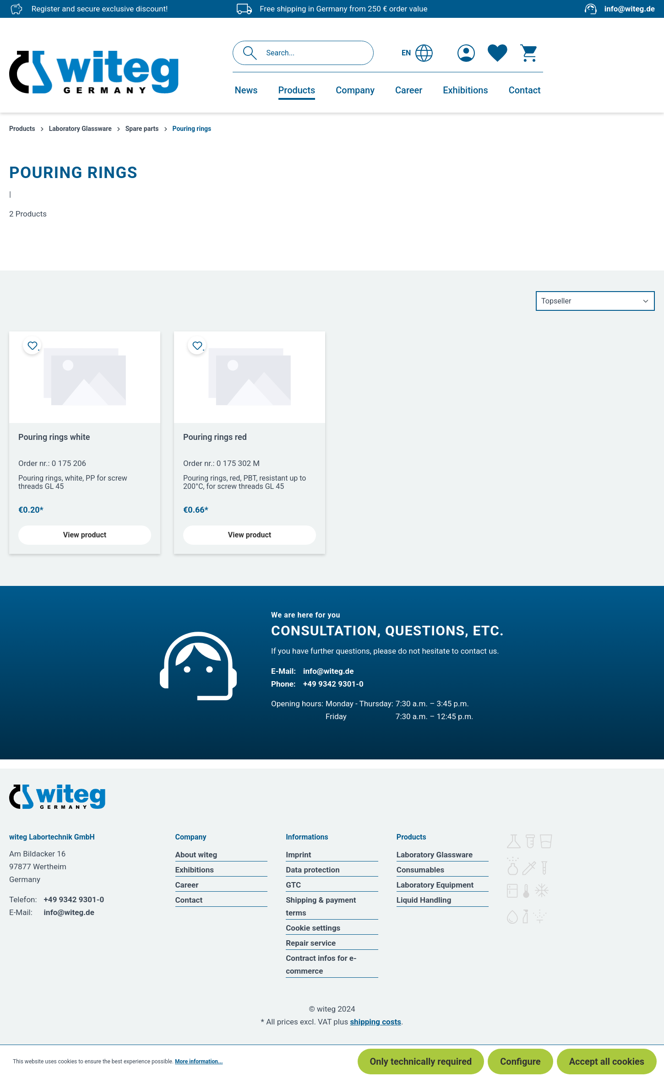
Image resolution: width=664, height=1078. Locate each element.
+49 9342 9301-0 (333, 683)
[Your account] (466, 53)
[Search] (252, 53)
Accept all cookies (606, 1061)
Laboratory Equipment (435, 884)
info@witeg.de (629, 8)
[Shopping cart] (528, 53)
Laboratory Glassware (435, 854)
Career (187, 884)
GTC (293, 884)
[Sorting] (595, 301)
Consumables (420, 869)
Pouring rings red (215, 437)
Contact (189, 900)
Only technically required (421, 1061)
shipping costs (375, 1021)
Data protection (313, 869)
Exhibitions (194, 869)
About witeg (196, 854)
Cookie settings (313, 927)
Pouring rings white (54, 437)
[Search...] (313, 53)
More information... (199, 1061)
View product (84, 535)
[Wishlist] (497, 53)
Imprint (298, 854)
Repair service (311, 943)
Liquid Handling (424, 900)
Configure (520, 1061)
